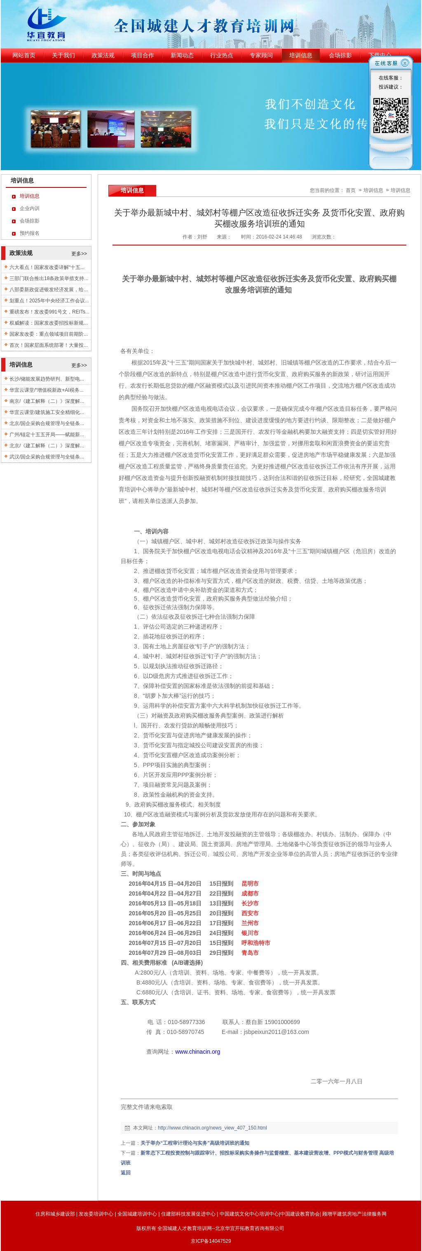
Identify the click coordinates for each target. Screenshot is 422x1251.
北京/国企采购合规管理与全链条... (46, 423)
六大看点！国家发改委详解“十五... (46, 267)
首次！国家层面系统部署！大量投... (48, 345)
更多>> (79, 254)
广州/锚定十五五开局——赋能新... (46, 434)
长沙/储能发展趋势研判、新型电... (46, 379)
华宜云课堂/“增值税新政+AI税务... (46, 390)
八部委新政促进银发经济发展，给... (48, 289)
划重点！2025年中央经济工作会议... (49, 301)
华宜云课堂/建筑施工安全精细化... (46, 412)
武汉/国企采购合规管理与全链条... (46, 457)
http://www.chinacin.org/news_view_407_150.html (212, 1128)
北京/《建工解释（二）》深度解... (46, 446)
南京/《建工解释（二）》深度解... (46, 401)
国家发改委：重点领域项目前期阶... (48, 334)
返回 (126, 1173)
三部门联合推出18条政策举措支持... (48, 278)
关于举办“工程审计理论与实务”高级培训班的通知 (195, 1143)
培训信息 (373, 190)
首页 (351, 190)
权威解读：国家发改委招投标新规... (48, 323)
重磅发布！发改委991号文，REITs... (49, 312)
